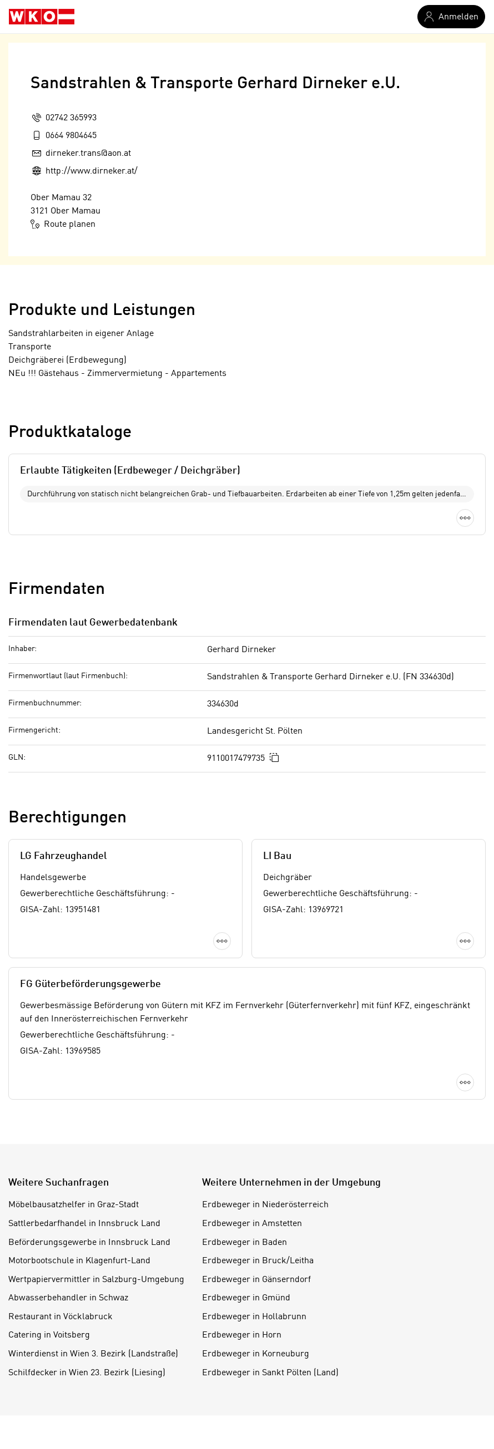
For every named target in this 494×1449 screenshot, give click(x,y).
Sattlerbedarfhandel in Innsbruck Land (84, 1223)
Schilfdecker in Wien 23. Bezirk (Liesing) (86, 1373)
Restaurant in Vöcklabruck (60, 1317)
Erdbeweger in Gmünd (246, 1298)
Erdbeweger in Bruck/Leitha (258, 1261)
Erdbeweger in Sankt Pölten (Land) (270, 1373)
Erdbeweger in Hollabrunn (254, 1317)
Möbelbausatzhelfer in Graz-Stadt (73, 1205)
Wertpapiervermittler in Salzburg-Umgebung (96, 1279)
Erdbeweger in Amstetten (252, 1223)
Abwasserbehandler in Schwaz (68, 1298)
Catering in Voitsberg (49, 1335)
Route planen (63, 224)
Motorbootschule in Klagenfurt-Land (79, 1261)
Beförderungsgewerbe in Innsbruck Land (89, 1242)
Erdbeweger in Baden (244, 1242)
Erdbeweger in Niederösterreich (265, 1205)
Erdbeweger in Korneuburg (255, 1354)
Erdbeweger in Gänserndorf (256, 1279)
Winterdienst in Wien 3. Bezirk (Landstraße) (93, 1354)
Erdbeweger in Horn (241, 1335)
